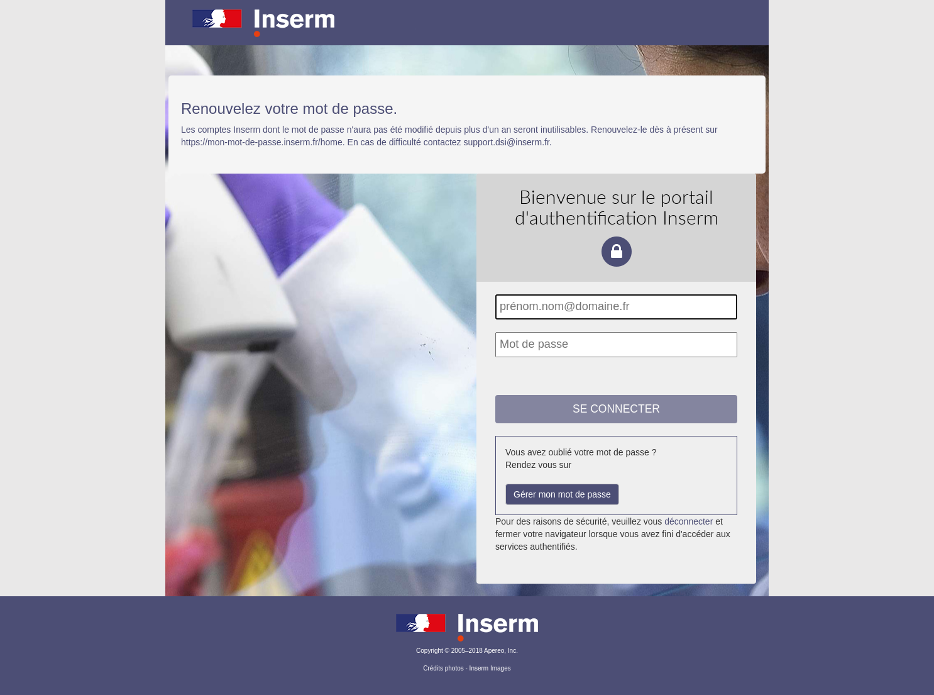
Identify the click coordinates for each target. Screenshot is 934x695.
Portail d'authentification (467, 31)
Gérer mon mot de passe (562, 494)
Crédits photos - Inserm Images (467, 668)
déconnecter (688, 521)
